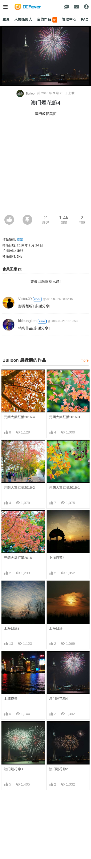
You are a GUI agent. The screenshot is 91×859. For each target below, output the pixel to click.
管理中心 (69, 19)
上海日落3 (57, 558)
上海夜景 (10, 699)
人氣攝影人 (23, 19)
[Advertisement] (45, 167)
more (85, 360)
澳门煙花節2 (58, 769)
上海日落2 (11, 628)
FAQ (85, 19)
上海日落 (56, 628)
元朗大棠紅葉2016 (18, 558)
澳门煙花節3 (13, 769)
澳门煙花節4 (58, 699)
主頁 (6, 19)
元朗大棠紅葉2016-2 (19, 487)
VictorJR (25, 299)
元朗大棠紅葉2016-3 (64, 417)
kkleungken (27, 321)
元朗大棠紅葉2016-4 (19, 417)
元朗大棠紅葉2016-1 (64, 487)
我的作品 (47, 20)
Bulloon (27, 93)
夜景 (20, 239)
